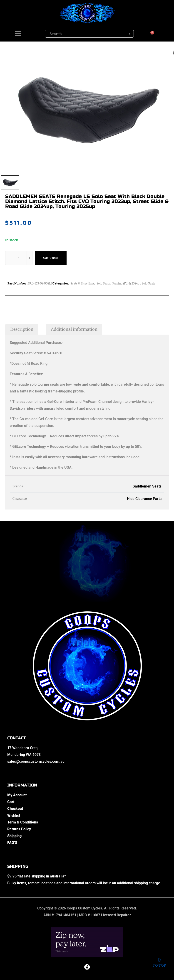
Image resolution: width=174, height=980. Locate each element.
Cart (11, 802)
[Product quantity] (19, 259)
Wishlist (13, 815)
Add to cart (50, 258)
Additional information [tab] (74, 329)
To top (159, 962)
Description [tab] (21, 329)
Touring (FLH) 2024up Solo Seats (133, 283)
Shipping (14, 836)
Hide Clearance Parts (144, 499)
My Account (17, 795)
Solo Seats (103, 283)
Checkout (15, 808)
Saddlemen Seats (147, 486)
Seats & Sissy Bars (82, 283)
